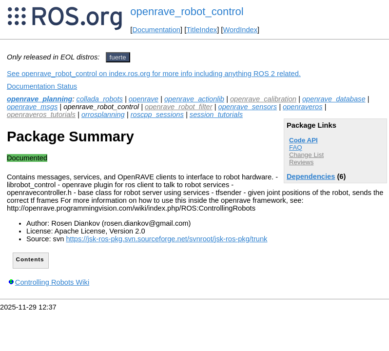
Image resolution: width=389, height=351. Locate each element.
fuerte (118, 57)
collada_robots (100, 99)
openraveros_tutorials (41, 114)
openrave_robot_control (186, 11)
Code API (303, 140)
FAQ (295, 147)
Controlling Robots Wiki (52, 282)
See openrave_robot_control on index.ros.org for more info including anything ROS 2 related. (154, 74)
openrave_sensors (247, 107)
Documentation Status (42, 86)
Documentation (156, 30)
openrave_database (334, 99)
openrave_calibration (263, 99)
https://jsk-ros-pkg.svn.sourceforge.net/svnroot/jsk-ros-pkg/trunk (166, 239)
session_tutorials (216, 114)
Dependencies (311, 176)
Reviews (301, 162)
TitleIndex (201, 30)
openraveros (302, 107)
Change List (306, 154)
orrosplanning (103, 114)
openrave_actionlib (194, 99)
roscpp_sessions (157, 114)
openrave (143, 99)
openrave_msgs (32, 107)
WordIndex (240, 30)
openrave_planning (39, 99)
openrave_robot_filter (179, 107)
